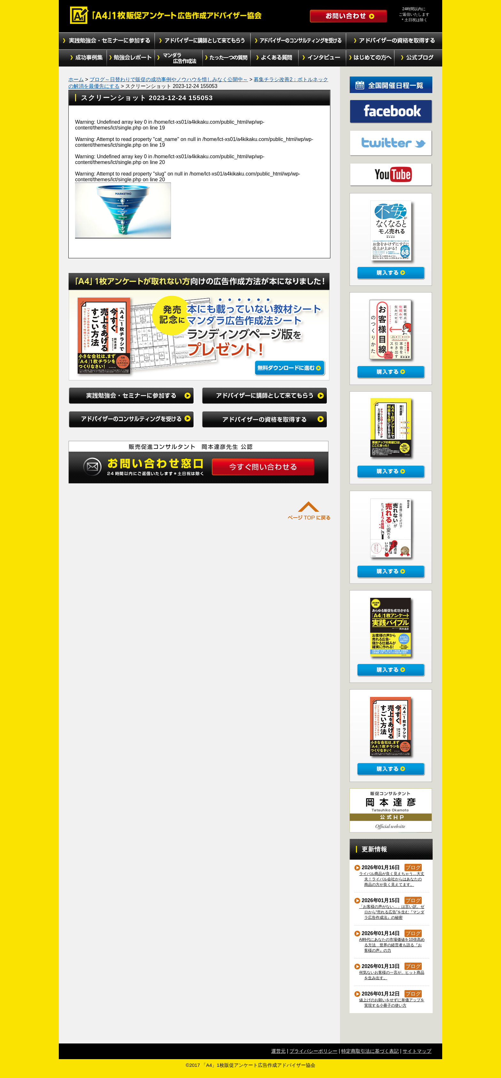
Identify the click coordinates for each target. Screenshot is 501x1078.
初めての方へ (370, 58)
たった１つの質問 (226, 58)
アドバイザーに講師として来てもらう (202, 41)
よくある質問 (274, 58)
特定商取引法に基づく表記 (370, 1051)
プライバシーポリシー (313, 1051)
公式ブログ (418, 58)
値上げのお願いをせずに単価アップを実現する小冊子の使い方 (391, 1003)
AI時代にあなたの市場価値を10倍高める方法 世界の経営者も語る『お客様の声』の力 (392, 945)
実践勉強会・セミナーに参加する (107, 41)
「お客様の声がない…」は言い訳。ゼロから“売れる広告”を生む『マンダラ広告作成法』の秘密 (391, 912)
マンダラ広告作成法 (179, 58)
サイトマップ (417, 1051)
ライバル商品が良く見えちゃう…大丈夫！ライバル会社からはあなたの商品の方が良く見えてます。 (391, 879)
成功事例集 (83, 58)
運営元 (278, 1051)
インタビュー (322, 58)
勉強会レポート (131, 58)
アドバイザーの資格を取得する (394, 41)
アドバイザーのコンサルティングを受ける (298, 41)
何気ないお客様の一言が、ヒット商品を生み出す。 (391, 975)
